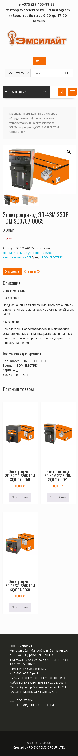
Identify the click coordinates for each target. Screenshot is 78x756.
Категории (15, 92)
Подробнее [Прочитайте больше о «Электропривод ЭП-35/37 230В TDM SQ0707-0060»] (20, 607)
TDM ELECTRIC (52, 257)
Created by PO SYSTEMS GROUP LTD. (39, 747)
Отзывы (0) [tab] (32, 271)
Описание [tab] (12, 271)
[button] (72, 92)
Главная (14, 113)
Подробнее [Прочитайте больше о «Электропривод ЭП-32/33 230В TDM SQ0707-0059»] (20, 497)
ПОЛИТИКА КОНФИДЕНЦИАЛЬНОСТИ (35, 702)
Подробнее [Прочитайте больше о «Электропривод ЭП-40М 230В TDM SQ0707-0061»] (58, 497)
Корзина (39, 21)
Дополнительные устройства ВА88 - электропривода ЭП (31, 122)
